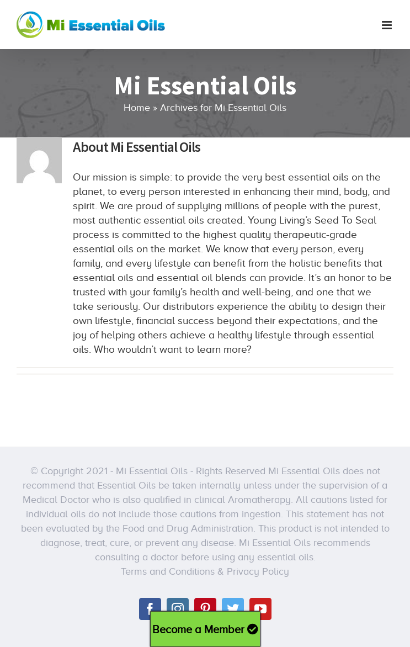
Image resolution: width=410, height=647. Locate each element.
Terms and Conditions (168, 571)
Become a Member (205, 629)
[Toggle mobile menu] (387, 25)
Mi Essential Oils (152, 470)
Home (137, 107)
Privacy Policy (258, 571)
